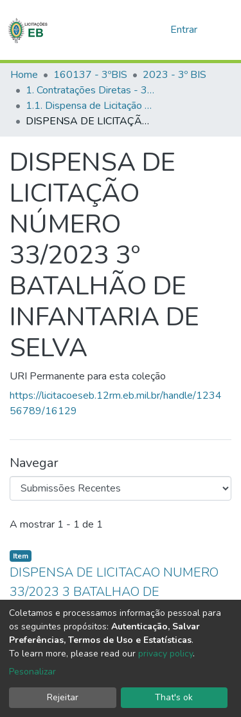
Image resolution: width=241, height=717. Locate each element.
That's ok (174, 697)
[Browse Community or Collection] (120, 488)
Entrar (185, 30)
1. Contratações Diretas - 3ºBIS (90, 90)
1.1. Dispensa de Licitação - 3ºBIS (90, 106)
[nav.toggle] (223, 30)
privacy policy (165, 653)
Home (24, 75)
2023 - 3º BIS (174, 75)
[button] (156, 29)
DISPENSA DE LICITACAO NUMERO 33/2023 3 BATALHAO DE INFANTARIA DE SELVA (114, 592)
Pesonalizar (32, 671)
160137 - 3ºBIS (90, 75)
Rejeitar (62, 697)
